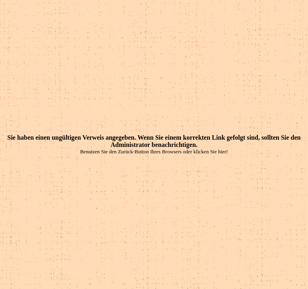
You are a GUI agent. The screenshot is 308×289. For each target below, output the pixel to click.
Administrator (130, 144)
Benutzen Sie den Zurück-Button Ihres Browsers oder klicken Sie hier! (154, 152)
